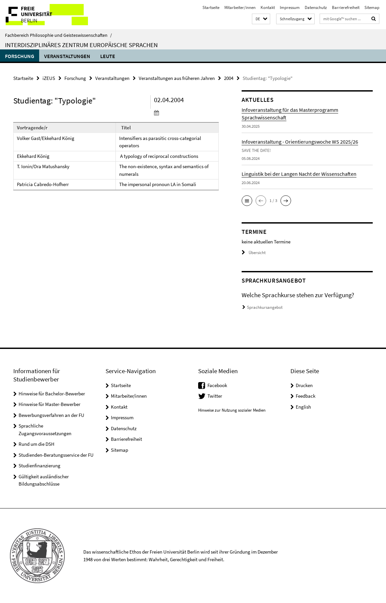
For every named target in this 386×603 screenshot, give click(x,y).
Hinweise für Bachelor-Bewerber (52, 393)
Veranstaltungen (67, 56)
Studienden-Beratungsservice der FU (56, 455)
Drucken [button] (304, 385)
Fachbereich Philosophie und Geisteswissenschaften (58, 35)
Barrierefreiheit (345, 7)
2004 (228, 78)
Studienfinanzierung (39, 465)
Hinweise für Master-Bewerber (49, 404)
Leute (107, 56)
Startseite (210, 7)
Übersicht (254, 252)
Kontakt (268, 7)
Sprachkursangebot (264, 307)
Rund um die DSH (36, 444)
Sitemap (371, 7)
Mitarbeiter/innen (240, 7)
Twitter (214, 396)
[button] (261, 19)
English (303, 407)
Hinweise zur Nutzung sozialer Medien (232, 410)
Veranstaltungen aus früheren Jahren (177, 78)
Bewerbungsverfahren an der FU (51, 415)
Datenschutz (316, 7)
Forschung (19, 56)
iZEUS (48, 78)
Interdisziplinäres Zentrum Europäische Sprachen (81, 45)
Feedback (305, 396)
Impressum (290, 7)
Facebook (217, 385)
